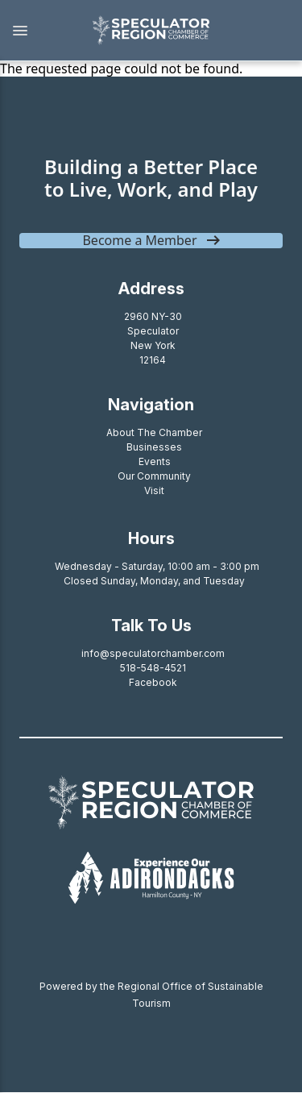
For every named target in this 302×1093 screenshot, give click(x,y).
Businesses (154, 447)
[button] (37, 30)
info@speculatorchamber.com (153, 653)
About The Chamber (154, 432)
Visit (154, 490)
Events (155, 461)
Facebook (153, 682)
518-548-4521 (153, 668)
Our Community (154, 476)
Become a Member (139, 240)
